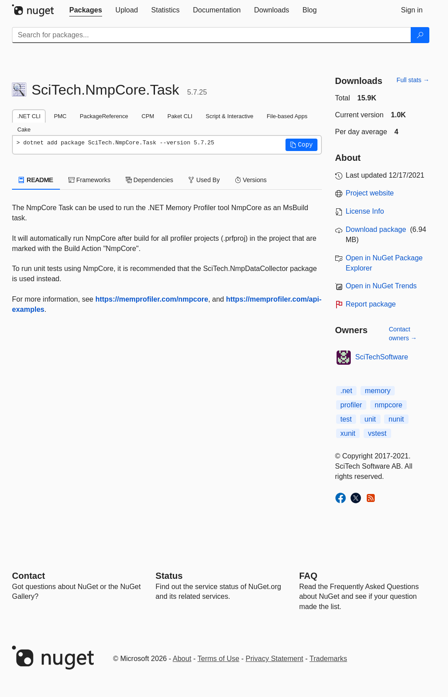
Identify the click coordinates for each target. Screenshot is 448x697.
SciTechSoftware (381, 357)
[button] (301, 145)
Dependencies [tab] (149, 179)
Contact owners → (403, 334)
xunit (348, 433)
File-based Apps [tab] (287, 116)
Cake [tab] (24, 129)
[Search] (420, 35)
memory (378, 390)
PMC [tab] (60, 116)
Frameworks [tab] (89, 179)
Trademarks (328, 658)
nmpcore (388, 405)
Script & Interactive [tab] (229, 116)
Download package (376, 229)
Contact (28, 576)
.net (347, 390)
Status (168, 576)
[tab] (86, 10)
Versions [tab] (251, 179)
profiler (351, 405)
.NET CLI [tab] (28, 116)
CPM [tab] (148, 116)
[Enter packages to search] (211, 35)
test (346, 419)
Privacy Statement (274, 658)
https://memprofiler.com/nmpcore (151, 299)
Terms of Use (218, 658)
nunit (396, 419)
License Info (365, 211)
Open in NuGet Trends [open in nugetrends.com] (381, 286)
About (182, 658)
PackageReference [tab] (104, 116)
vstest (377, 433)
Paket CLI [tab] (179, 116)
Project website (370, 193)
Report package (371, 304)
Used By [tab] (204, 179)
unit (370, 419)
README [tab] (36, 179)
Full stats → (412, 80)
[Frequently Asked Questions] (308, 576)
